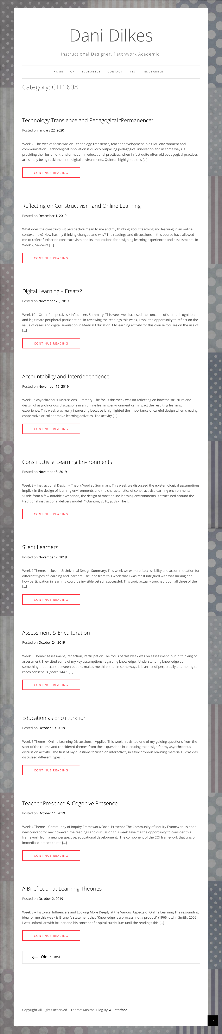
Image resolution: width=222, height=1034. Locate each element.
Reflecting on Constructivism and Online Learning (81, 205)
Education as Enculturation (54, 717)
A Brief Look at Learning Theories (62, 888)
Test (133, 71)
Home (58, 71)
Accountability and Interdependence (65, 376)
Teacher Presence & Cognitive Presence (70, 803)
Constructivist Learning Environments (67, 461)
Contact (115, 71)
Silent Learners (40, 547)
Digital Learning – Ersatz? (52, 291)
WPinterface (117, 1010)
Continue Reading (51, 173)
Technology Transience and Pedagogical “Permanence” (87, 120)
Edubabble (91, 71)
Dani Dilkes (111, 35)
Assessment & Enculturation (56, 632)
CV (72, 71)
